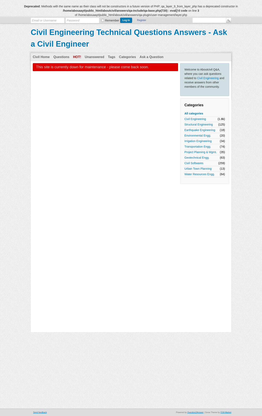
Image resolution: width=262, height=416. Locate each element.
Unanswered (94, 57)
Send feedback (40, 412)
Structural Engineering (198, 124)
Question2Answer (195, 412)
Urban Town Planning (198, 168)
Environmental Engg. (197, 135)
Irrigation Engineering (198, 141)
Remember (112, 20)
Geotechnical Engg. (196, 157)
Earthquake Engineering (199, 130)
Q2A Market (225, 412)
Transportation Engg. (197, 146)
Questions (61, 57)
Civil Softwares (193, 163)
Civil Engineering (208, 78)
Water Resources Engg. (199, 174)
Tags (111, 57)
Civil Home (41, 57)
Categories (127, 57)
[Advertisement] (196, 247)
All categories (193, 113)
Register (141, 20)
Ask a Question (151, 57)
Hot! (77, 57)
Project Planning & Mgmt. (200, 152)
